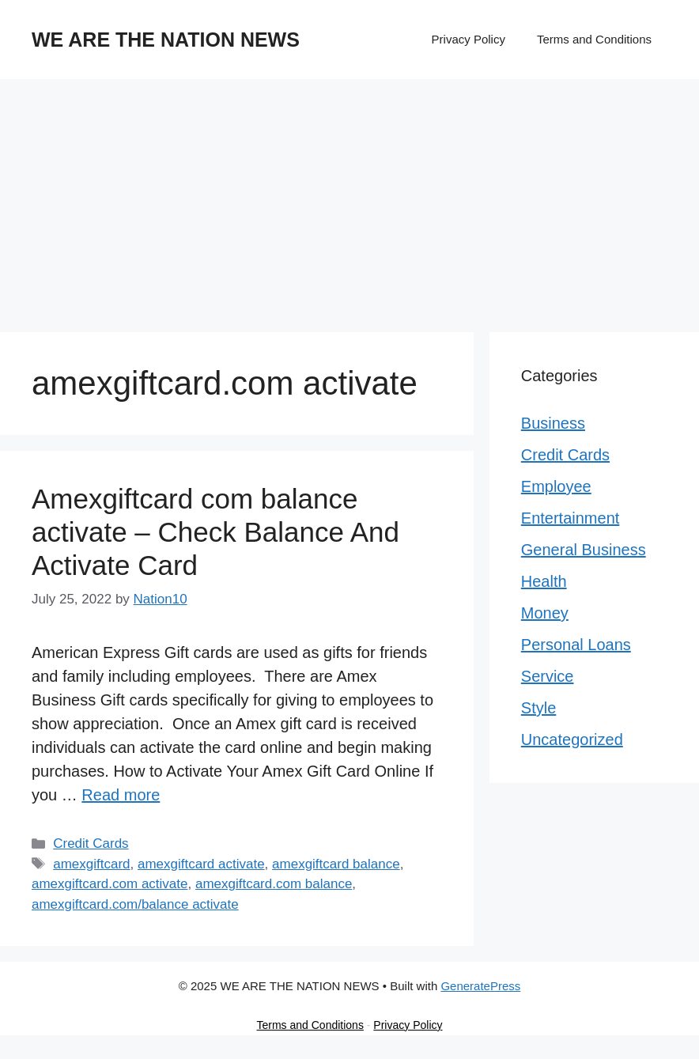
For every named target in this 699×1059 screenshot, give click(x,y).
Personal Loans (576, 644)
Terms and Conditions (594, 39)
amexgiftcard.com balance (273, 883)
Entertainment (570, 518)
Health (544, 581)
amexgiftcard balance (336, 864)
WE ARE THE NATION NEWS (166, 39)
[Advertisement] (349, 197)
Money (545, 613)
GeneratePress (480, 986)
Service (547, 676)
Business (553, 423)
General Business (583, 549)
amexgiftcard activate (201, 864)
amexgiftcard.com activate (109, 883)
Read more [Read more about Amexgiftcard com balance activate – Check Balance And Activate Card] (120, 795)
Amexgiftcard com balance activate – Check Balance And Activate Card (215, 532)
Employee (556, 486)
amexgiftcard (91, 864)
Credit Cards (90, 843)
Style (538, 708)
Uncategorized (572, 739)
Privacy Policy (468, 39)
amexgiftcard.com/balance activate (135, 904)
